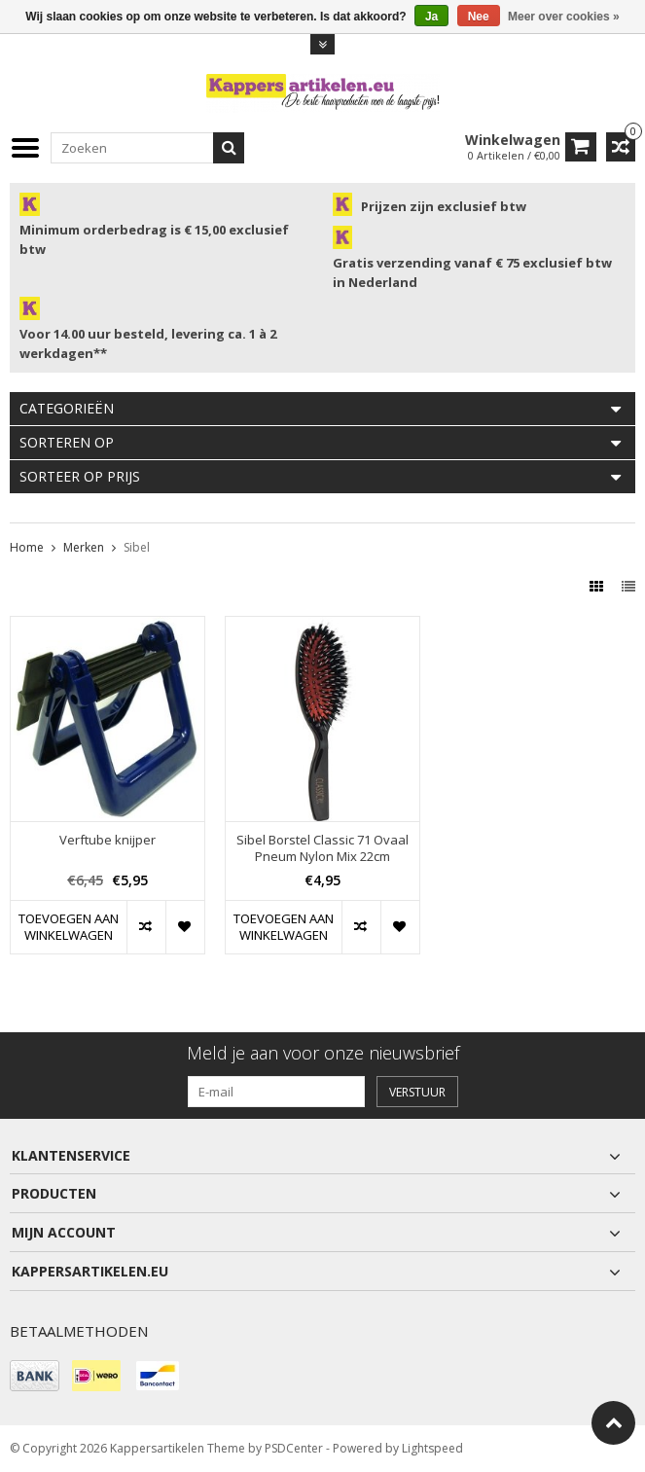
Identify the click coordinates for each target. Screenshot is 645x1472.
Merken (83, 547)
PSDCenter (294, 1448)
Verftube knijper (107, 840)
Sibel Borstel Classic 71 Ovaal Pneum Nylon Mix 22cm (322, 848)
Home (27, 547)
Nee (478, 16)
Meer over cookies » (564, 16)
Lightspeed (432, 1448)
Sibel (137, 547)
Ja (431, 16)
